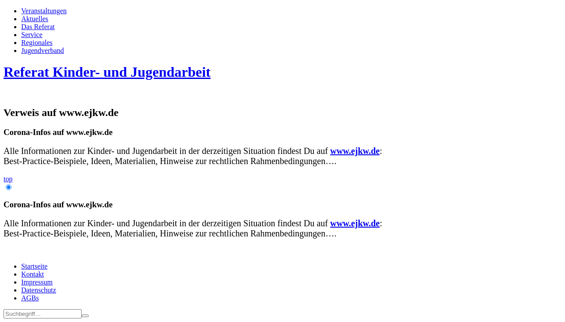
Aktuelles (34, 18)
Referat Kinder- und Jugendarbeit (107, 72)
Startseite (34, 266)
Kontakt (32, 274)
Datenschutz (38, 290)
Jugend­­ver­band (42, 50)
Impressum (37, 282)
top (8, 179)
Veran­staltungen (44, 11)
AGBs (30, 298)
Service (31, 34)
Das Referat (38, 26)
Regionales (37, 42)
